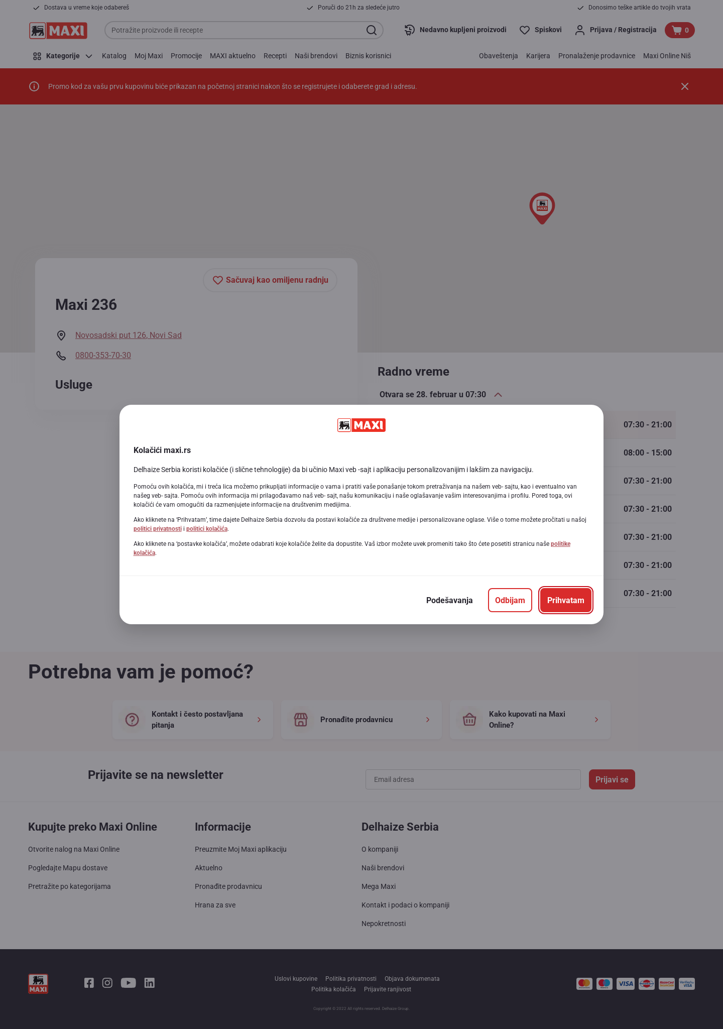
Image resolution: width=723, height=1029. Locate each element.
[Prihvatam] (565, 600)
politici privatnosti (158, 528)
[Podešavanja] (449, 600)
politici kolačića (206, 528)
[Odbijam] (510, 600)
